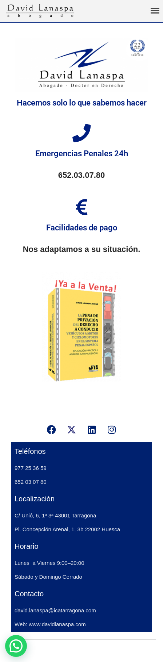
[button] (16, 646)
